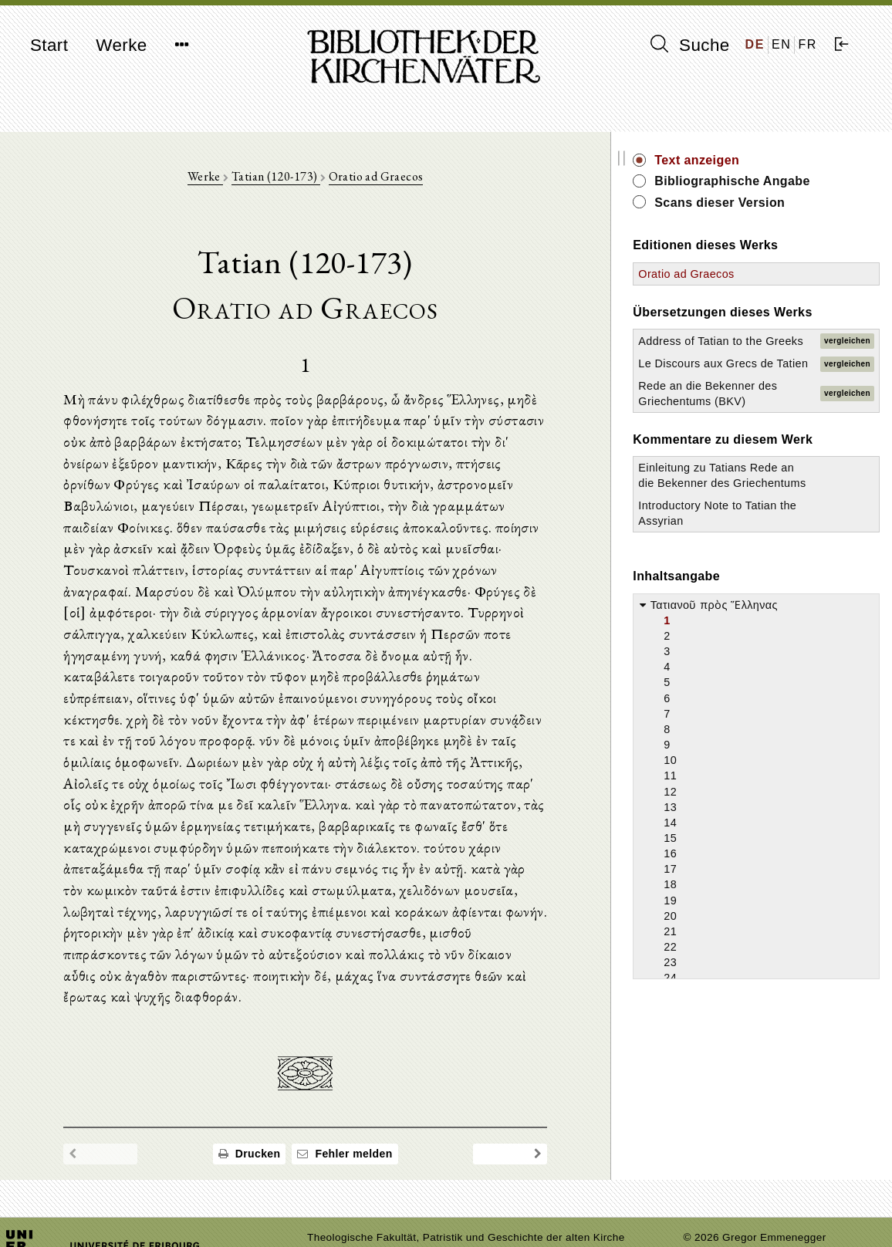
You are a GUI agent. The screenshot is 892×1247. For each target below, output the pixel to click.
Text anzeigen (755, 160)
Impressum (711, 1197)
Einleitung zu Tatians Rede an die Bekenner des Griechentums (755, 528)
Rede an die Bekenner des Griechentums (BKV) (750, 430)
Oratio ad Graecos (405, 179)
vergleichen (847, 348)
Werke (121, 45)
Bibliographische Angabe (791, 181)
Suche (689, 45)
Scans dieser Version (778, 202)
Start (49, 45)
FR (807, 44)
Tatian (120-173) (305, 179)
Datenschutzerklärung (738, 1212)
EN (781, 44)
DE (755, 44)
